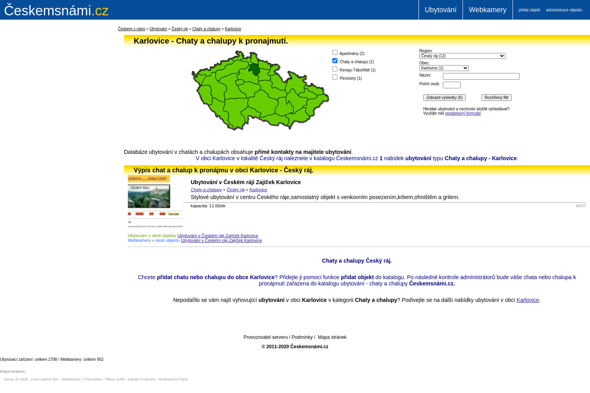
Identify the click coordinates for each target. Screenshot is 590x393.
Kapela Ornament (141, 379)
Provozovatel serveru (265, 337)
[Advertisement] (47, 151)
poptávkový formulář (463, 113)
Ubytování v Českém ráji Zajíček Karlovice (246, 182)
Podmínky (302, 337)
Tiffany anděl (115, 379)
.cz (56, 10)
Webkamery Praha (173, 379)
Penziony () (347, 77)
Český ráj (179, 29)
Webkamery (488, 10)
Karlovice (233, 29)
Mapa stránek (332, 337)
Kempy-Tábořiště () (354, 69)
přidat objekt (529, 10)
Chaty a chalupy (206, 29)
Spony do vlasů (16, 379)
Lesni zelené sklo (44, 379)
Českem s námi (131, 29)
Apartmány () (348, 53)
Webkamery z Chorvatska (81, 379)
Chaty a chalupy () (353, 61)
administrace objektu (564, 10)
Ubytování (441, 10)
